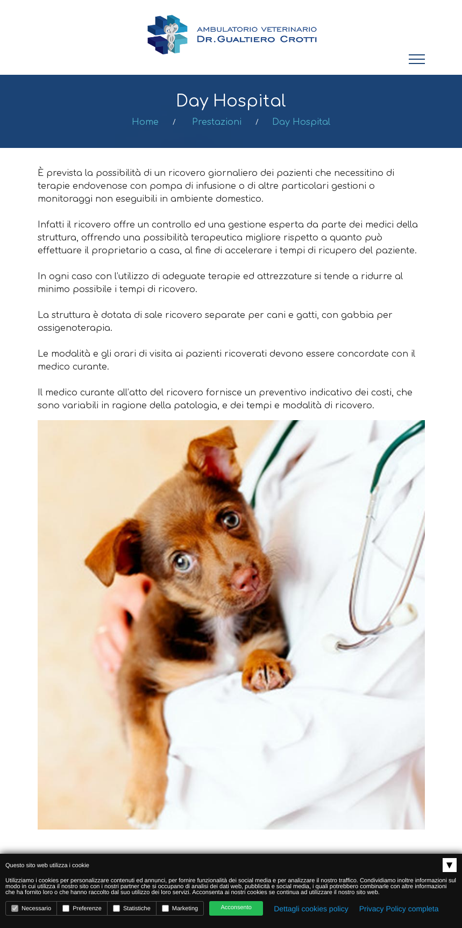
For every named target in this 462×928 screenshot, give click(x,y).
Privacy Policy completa (399, 908)
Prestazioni (216, 122)
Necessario (31, 908)
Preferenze (82, 908)
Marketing (180, 908)
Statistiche (132, 908)
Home (145, 122)
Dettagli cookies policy (311, 908)
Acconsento (236, 907)
